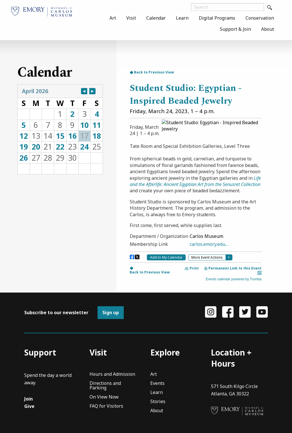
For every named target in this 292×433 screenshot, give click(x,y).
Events (157, 383)
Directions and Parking (105, 386)
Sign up (110, 312)
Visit (131, 18)
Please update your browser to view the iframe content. (60, 129)
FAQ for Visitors (106, 406)
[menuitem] (113, 18)
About (267, 29)
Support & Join (235, 29)
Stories (157, 402)
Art (113, 18)
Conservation (260, 18)
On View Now (104, 397)
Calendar (156, 18)
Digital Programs (217, 18)
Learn (182, 18)
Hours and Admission (112, 374)
